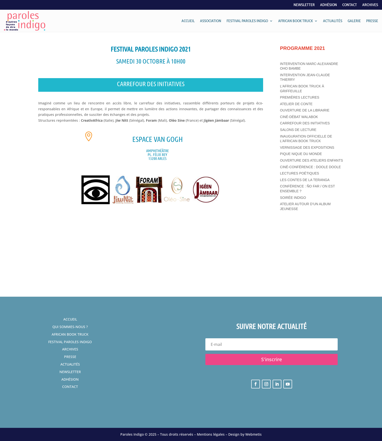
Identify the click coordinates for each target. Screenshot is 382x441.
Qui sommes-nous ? (70, 326)
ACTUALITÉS (332, 20)
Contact (349, 5)
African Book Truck (70, 334)
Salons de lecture (298, 130)
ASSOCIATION (210, 20)
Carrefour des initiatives (305, 123)
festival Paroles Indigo (70, 342)
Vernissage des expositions (307, 147)
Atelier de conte (296, 104)
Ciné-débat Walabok (299, 117)
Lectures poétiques (299, 173)
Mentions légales (211, 434)
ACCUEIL (188, 20)
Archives (370, 5)
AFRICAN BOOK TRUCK (295, 20)
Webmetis (253, 434)
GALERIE (354, 20)
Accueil (70, 319)
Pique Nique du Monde (301, 154)
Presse (70, 356)
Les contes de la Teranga (305, 180)
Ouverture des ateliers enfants (311, 160)
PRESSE (372, 20)
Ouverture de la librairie (304, 110)
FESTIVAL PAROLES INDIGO (247, 20)
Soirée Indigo (293, 198)
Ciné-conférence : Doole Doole (310, 167)
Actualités (70, 364)
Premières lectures (299, 97)
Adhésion (328, 5)
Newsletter (304, 5)
